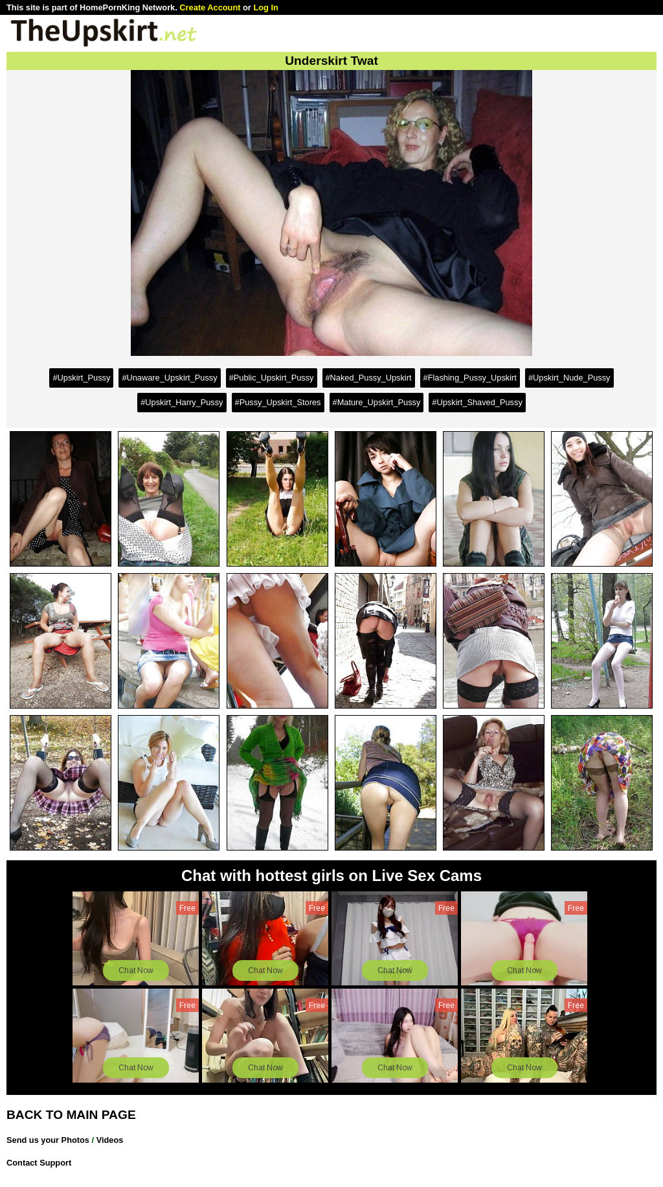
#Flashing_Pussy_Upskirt (470, 377)
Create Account (209, 7)
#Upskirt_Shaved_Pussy (477, 402)
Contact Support (38, 1163)
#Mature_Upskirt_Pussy (377, 402)
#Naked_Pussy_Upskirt (369, 377)
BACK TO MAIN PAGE (71, 1115)
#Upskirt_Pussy (81, 377)
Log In (265, 7)
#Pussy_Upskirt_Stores (278, 402)
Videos (110, 1140)
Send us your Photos (47, 1140)
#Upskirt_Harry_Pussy (181, 402)
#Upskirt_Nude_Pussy (569, 377)
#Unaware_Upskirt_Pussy (169, 377)
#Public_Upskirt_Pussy (271, 377)
